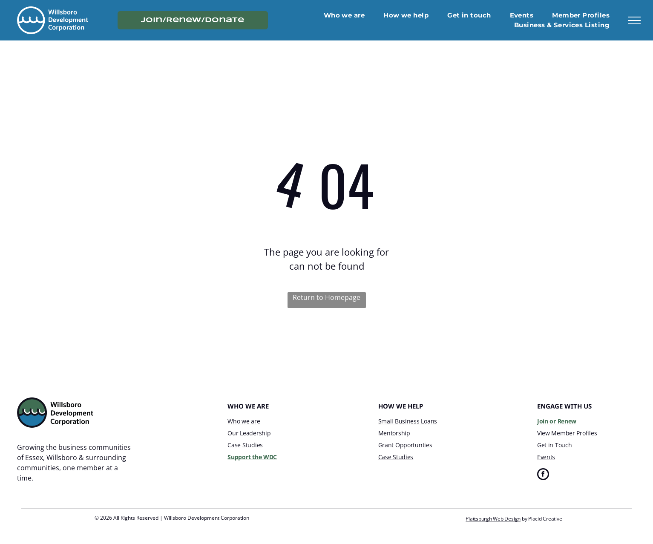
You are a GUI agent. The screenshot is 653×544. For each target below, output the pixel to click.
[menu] (634, 20)
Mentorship (394, 433)
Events (546, 457)
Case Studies (245, 445)
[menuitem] (344, 15)
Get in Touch (554, 445)
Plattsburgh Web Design (493, 518)
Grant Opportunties (405, 445)
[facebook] (543, 475)
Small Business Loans (407, 421)
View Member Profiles (567, 433)
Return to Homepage (326, 297)
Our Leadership (248, 433)
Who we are (243, 421)
